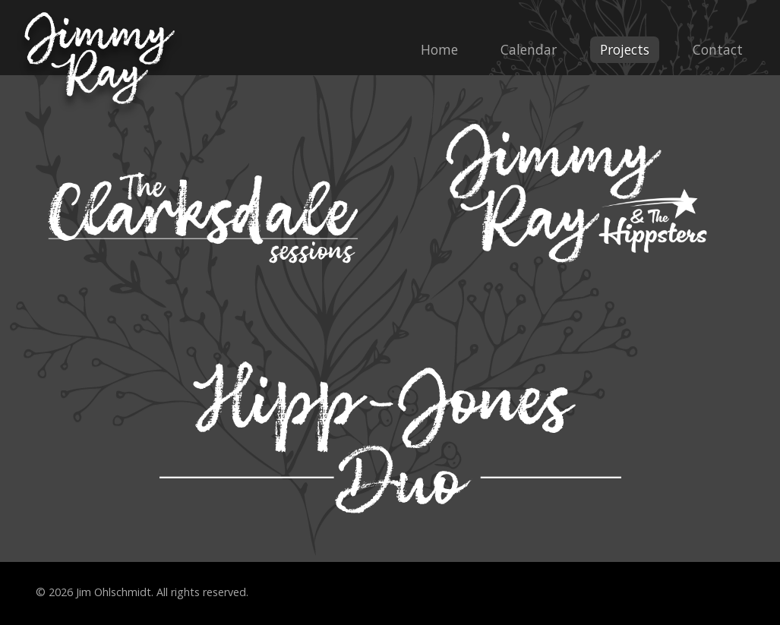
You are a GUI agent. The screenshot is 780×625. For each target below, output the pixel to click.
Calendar (529, 49)
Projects (624, 49)
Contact (718, 49)
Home (439, 49)
